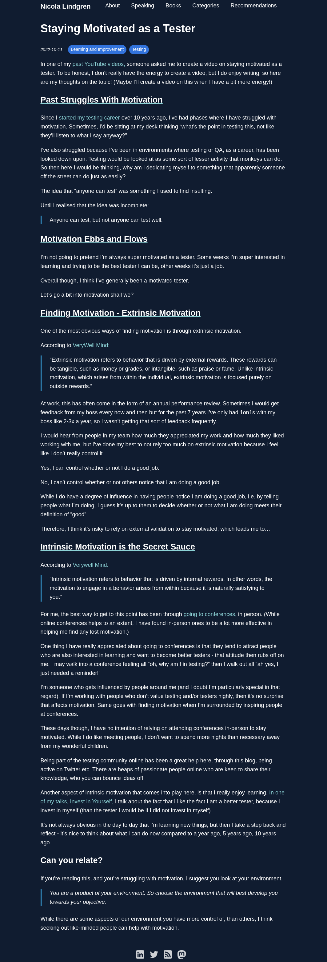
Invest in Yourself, (92, 801)
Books (173, 5)
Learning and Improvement (97, 49)
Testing (139, 49)
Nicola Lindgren (66, 6)
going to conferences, (210, 614)
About (112, 5)
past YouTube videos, (99, 64)
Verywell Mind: (91, 565)
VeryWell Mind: (91, 345)
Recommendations (253, 5)
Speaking (142, 5)
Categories (205, 5)
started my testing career (89, 118)
